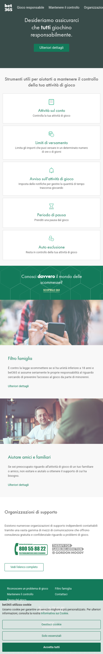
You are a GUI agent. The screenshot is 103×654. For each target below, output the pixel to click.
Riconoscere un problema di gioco (27, 588)
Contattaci (61, 594)
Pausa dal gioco (16, 600)
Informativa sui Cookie (54, 613)
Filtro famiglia (63, 588)
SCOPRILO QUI (51, 290)
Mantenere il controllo (64, 7)
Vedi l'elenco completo (24, 567)
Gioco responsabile (30, 7)
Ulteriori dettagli (51, 48)
